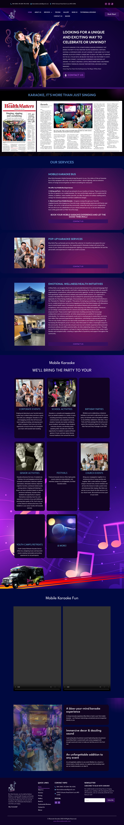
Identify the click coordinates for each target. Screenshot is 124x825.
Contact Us (58, 16)
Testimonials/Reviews (88, 12)
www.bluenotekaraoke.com (62, 821)
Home (30, 12)
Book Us (74, 12)
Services (48, 12)
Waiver (67, 16)
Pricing (57, 12)
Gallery (66, 12)
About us (38, 12)
